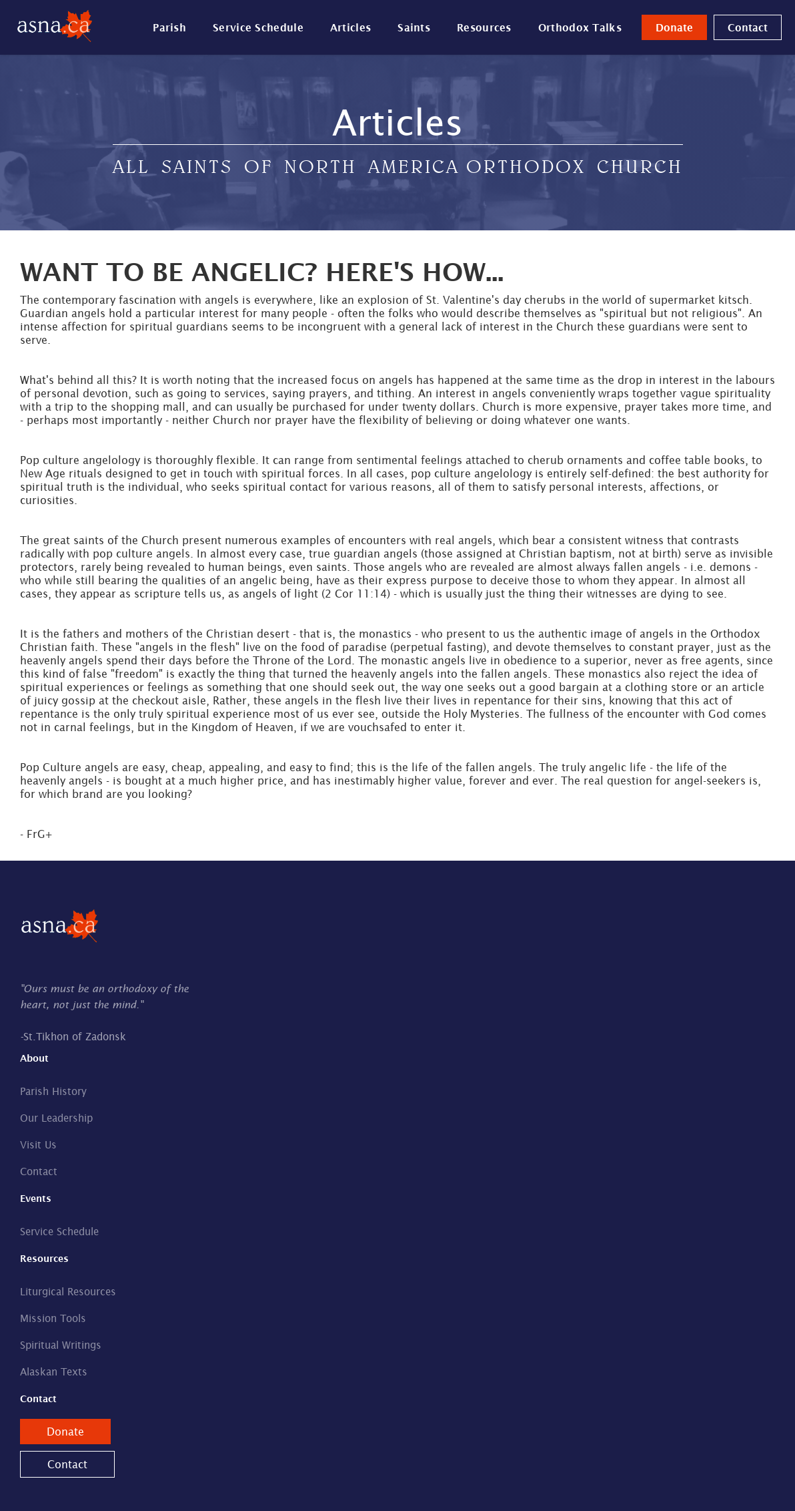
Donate (674, 27)
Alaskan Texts (53, 1371)
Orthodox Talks (580, 27)
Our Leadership (56, 1118)
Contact (748, 27)
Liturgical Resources (68, 1291)
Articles (350, 27)
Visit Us (38, 1144)
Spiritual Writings (60, 1345)
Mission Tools (53, 1318)
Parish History (53, 1091)
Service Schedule (258, 27)
